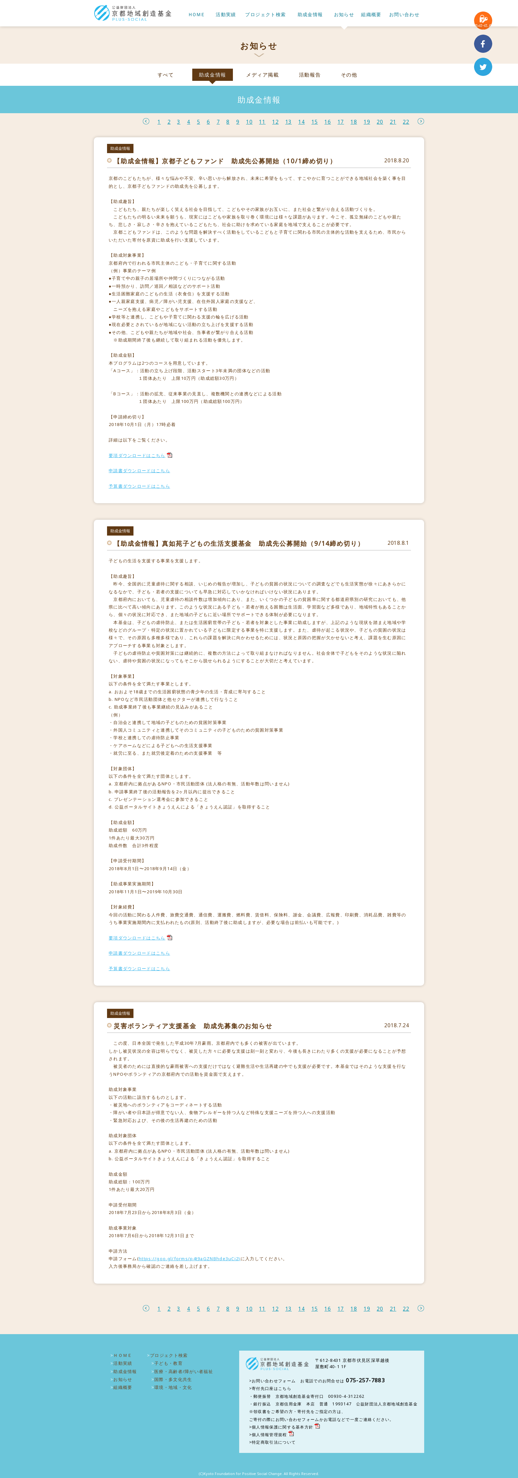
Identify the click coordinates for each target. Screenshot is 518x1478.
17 (341, 121)
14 (301, 121)
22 (406, 121)
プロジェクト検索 (265, 14)
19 (367, 121)
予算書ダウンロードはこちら (139, 486)
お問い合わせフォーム (274, 1381)
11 (262, 121)
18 (354, 121)
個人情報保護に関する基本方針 (282, 1427)
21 (393, 121)
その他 (349, 74)
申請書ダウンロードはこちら (139, 471)
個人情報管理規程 (269, 1434)
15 (315, 121)
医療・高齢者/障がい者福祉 (183, 1371)
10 (249, 121)
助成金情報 (310, 14)
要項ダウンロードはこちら (137, 455)
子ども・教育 (168, 1363)
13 (288, 121)
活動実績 (226, 14)
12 (275, 121)
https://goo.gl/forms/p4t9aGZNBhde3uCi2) (189, 1259)
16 (327, 121)
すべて (166, 74)
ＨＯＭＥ (196, 14)
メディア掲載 (262, 74)
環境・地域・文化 (173, 1387)
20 (380, 121)
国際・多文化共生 (173, 1379)
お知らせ (344, 14)
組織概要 (371, 14)
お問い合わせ (404, 14)
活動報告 (310, 74)
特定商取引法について (274, 1442)
